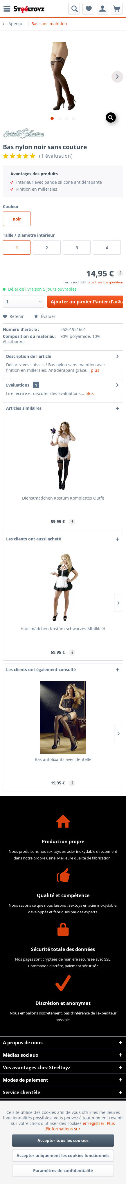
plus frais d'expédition (105, 282)
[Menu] (8, 8)
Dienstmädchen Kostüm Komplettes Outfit (63, 498)
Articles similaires (24, 408)
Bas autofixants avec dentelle (63, 759)
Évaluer (44, 316)
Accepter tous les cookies (63, 1140)
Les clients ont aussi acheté (33, 539)
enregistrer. (95, 1123)
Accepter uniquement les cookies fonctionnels (63, 1155)
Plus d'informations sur (79, 1126)
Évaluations (17, 385)
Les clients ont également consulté (41, 669)
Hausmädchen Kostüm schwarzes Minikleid (63, 628)
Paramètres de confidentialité (63, 1170)
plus (94, 370)
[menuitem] (8, 8)
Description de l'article (28, 356)
